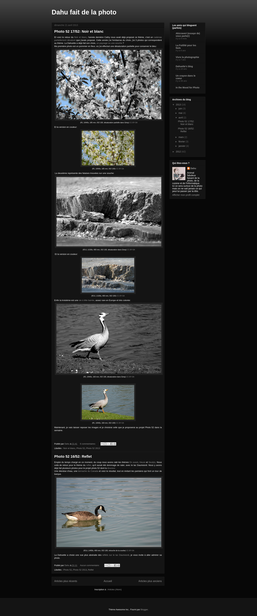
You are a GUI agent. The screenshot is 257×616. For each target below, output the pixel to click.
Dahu (193, 168)
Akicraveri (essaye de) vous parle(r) (188, 34)
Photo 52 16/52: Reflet (73, 456)
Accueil (108, 581)
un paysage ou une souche (109, 43)
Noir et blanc (80, 37)
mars (181, 137)
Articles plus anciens (150, 581)
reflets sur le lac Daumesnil (115, 555)
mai (180, 113)
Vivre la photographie (187, 57)
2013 (179, 104)
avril (180, 117)
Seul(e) (152, 462)
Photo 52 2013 (93, 448)
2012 (179, 151)
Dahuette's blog (184, 66)
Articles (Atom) (114, 589)
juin (180, 108)
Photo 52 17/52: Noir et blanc (79, 31)
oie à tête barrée (86, 300)
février (182, 141)
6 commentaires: (88, 444)
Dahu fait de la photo (84, 12)
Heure (142, 462)
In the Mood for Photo (187, 87)
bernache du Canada (88, 471)
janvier (182, 146)
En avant (134, 462)
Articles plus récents (65, 581)
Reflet (91, 570)
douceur (111, 468)
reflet (88, 465)
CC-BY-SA (133, 122)
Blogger (144, 609)
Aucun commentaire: (90, 565)
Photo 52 (80, 448)
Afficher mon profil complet (185, 195)
